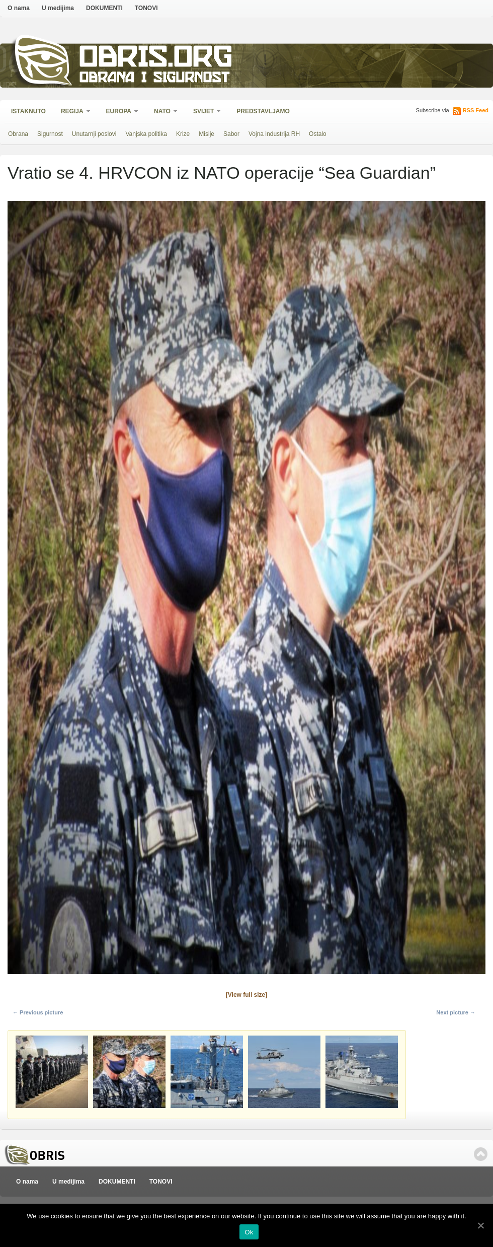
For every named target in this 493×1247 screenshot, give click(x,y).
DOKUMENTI (104, 8)
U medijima (58, 8)
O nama (19, 8)
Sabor (231, 133)
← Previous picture (38, 1012)
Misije (206, 133)
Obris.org (156, 59)
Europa (119, 112)
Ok (248, 1232)
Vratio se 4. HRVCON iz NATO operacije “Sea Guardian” (222, 172)
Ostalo (317, 133)
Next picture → (455, 1012)
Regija (72, 112)
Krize (183, 133)
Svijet (204, 112)
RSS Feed (475, 110)
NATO (162, 112)
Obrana (18, 133)
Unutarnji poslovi (94, 133)
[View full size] (246, 994)
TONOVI (146, 8)
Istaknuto (28, 111)
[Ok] (480, 1225)
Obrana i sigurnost (154, 79)
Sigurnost (50, 133)
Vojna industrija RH (274, 133)
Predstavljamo (263, 111)
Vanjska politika (146, 133)
